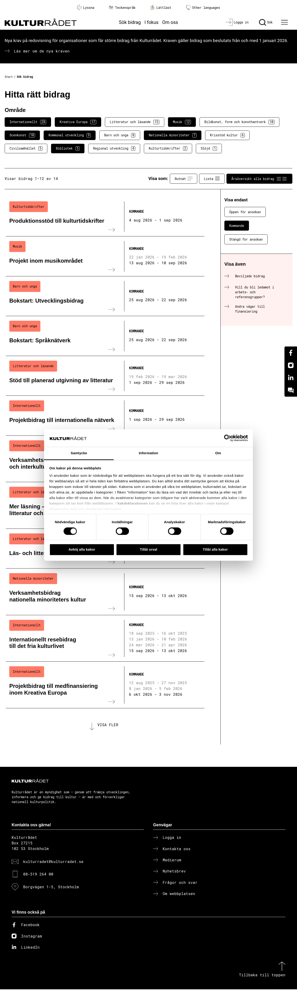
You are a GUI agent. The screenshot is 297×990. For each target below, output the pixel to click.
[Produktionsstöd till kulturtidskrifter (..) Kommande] (105, 217)
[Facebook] (290, 352)
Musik (182, 122)
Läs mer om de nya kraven (42, 51)
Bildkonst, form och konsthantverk (239, 122)
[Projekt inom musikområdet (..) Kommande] (105, 256)
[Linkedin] (290, 378)
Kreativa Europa (78, 122)
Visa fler (107, 725)
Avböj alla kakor (81, 549)
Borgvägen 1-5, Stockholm (51, 887)
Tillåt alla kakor (215, 549)
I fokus (151, 22)
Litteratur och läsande (134, 122)
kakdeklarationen (133, 503)
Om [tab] (218, 453)
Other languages (203, 7)
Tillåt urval (148, 549)
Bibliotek (68, 148)
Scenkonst (22, 135)
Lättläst (160, 7)
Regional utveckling (114, 148)
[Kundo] (290, 390)
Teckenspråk (122, 7)
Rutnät (183, 178)
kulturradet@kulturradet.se (53, 862)
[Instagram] (290, 365)
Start (9, 76)
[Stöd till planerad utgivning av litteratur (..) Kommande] (105, 376)
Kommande (236, 225)
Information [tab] (148, 453)
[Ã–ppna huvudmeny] (285, 22)
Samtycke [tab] (79, 453)
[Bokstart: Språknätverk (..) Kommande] (105, 336)
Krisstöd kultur (227, 135)
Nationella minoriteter (173, 135)
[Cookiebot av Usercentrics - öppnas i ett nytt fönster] (227, 438)
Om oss (170, 22)
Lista (212, 178)
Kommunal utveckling (69, 135)
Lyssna (85, 7)
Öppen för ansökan (245, 212)
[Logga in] (237, 22)
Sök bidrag (130, 22)
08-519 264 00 (38, 874)
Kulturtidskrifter (168, 148)
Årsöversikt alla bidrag (259, 178)
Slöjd (209, 148)
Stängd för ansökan (246, 239)
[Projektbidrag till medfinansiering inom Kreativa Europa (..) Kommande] (105, 685)
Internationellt (28, 122)
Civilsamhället (26, 148)
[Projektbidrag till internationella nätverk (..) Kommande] (105, 416)
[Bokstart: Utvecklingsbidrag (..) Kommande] (105, 296)
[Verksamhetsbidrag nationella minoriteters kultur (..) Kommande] (105, 592)
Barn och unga (119, 135)
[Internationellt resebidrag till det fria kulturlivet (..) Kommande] (105, 638)
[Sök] (266, 22)
